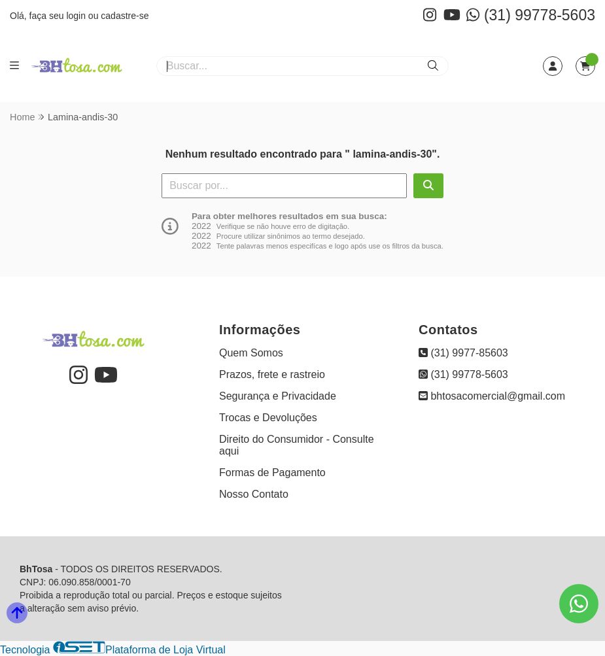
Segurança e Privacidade (277, 396)
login (77, 15)
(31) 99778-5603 (530, 15)
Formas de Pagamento (272, 472)
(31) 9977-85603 (463, 352)
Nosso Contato (253, 494)
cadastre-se (124, 15)
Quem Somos (251, 352)
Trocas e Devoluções (268, 417)
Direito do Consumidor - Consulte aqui (296, 445)
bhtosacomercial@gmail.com (492, 396)
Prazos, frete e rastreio (272, 374)
